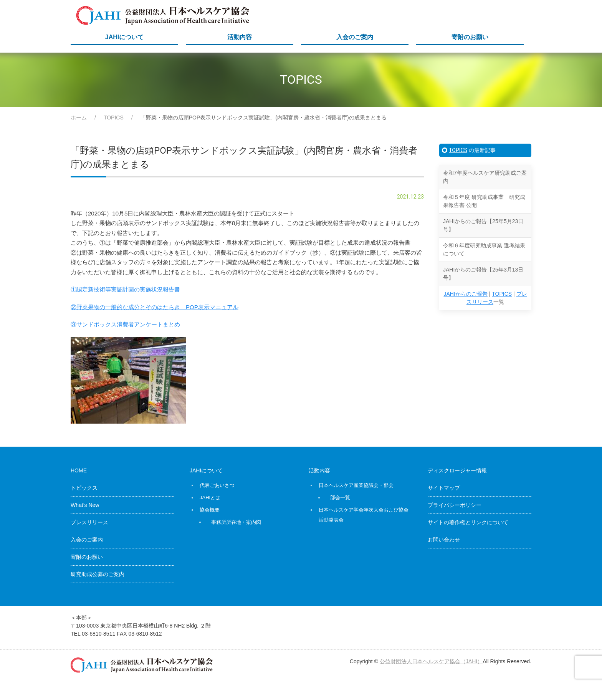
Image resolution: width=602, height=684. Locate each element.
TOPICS (458, 150)
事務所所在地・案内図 (236, 522)
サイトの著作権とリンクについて (468, 522)
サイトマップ (444, 488)
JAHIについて (124, 37)
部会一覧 (340, 497)
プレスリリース (89, 522)
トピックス (84, 488)
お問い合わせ (444, 540)
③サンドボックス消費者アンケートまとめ (125, 324)
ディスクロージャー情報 (457, 470)
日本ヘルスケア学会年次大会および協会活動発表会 (363, 515)
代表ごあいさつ (217, 485)
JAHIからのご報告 (465, 294)
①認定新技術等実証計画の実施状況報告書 (125, 289)
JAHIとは (210, 497)
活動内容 (239, 37)
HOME (79, 470)
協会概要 (210, 510)
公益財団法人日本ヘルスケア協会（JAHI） (431, 661)
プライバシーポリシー (454, 505)
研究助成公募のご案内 (97, 574)
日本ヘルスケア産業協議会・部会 (356, 485)
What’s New (85, 505)
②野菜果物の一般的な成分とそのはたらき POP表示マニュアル (154, 307)
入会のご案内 (354, 37)
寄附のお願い (470, 37)
